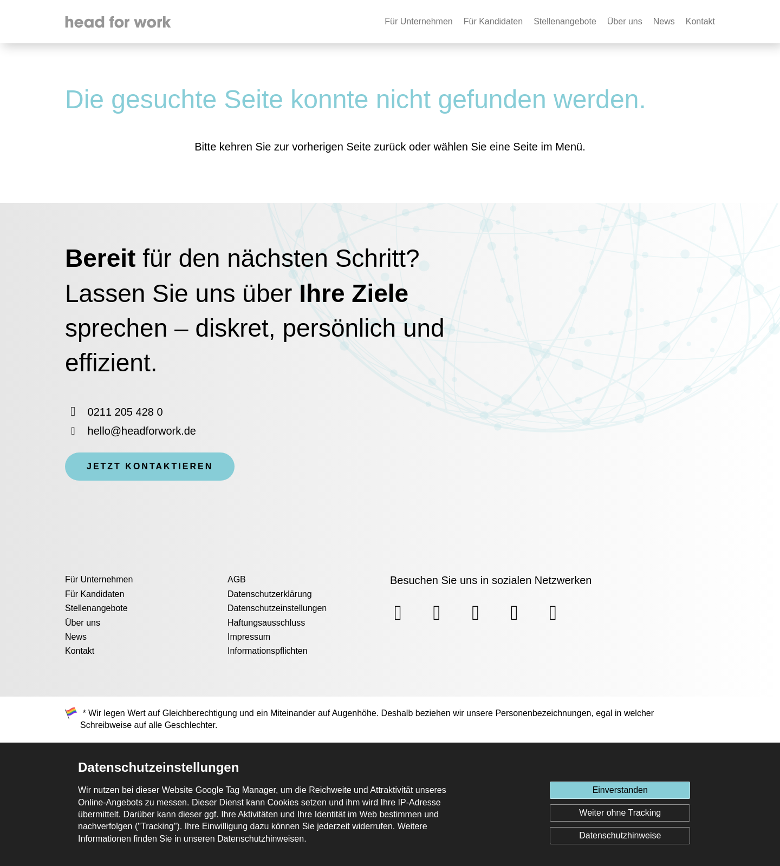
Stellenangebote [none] (565, 21)
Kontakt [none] (700, 21)
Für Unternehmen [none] (418, 21)
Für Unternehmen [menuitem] (99, 579)
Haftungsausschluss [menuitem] (266, 622)
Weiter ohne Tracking (620, 812)
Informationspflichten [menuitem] (267, 650)
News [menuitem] (76, 636)
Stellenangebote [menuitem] (96, 608)
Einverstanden (620, 790)
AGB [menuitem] (236, 579)
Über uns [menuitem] (82, 622)
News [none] (664, 21)
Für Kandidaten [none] (493, 21)
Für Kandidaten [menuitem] (94, 594)
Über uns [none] (624, 21)
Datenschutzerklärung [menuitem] (269, 594)
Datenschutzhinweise (620, 835)
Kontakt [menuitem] (79, 650)
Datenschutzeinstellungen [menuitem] (277, 608)
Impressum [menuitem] (248, 636)
